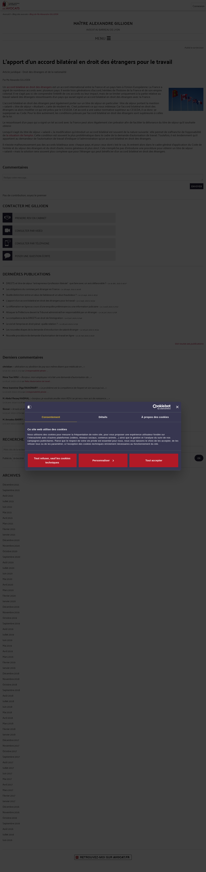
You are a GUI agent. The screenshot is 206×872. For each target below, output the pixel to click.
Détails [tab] (103, 417)
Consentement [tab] (51, 417)
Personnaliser (103, 460)
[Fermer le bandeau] (177, 407)
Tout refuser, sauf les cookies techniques (52, 460)
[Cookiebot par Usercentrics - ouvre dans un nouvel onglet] (155, 407)
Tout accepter (153, 460)
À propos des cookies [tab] (155, 417)
